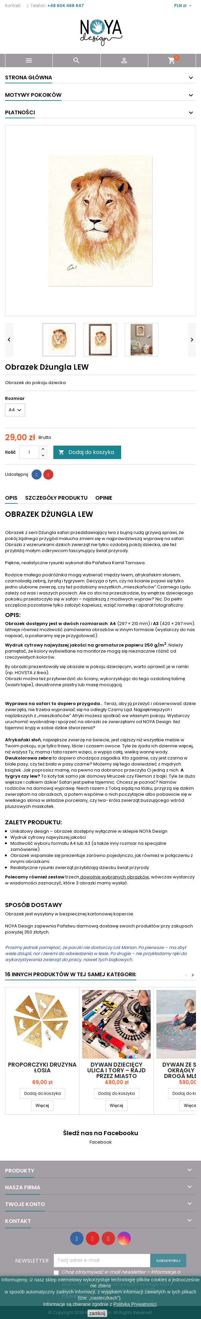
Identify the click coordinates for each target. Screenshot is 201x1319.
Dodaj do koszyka (86, 452)
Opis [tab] (11, 498)
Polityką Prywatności (134, 1304)
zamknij (97, 1313)
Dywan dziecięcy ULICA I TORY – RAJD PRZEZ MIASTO (116, 1070)
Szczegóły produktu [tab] (56, 498)
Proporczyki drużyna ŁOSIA (42, 1067)
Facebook (101, 1142)
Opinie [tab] (103, 498)
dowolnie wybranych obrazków (114, 877)
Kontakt (12, 5)
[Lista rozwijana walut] (183, 5)
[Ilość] (29, 452)
